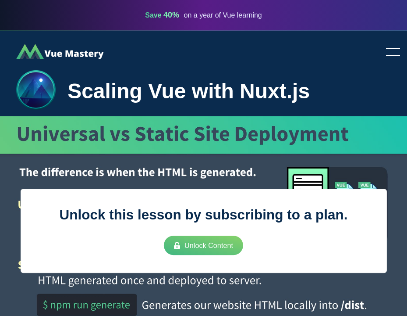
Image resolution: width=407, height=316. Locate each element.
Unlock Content (203, 245)
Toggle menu (389, 53)
